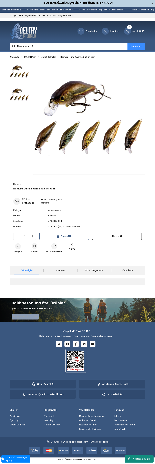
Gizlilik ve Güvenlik (88, 423)
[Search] (77, 46)
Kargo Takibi (120, 431)
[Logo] (23, 31)
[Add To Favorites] (56, 248)
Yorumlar (60, 270)
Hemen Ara (136, 46)
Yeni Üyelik (15, 418)
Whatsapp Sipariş (139, 459)
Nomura (52, 216)
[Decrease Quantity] (16, 236)
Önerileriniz (128, 270)
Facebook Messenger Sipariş (14, 459)
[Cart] (134, 31)
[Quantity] (24, 236)
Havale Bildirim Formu (124, 427)
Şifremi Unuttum (17, 427)
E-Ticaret (71, 462)
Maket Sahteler (55, 210)
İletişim (117, 418)
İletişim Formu (120, 423)
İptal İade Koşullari (88, 427)
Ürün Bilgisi (27, 270)
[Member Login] (110, 31)
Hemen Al (117, 236)
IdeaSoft (62, 462)
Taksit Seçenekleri (94, 270)
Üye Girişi (14, 423)
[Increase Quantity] (32, 236)
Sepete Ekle (64, 236)
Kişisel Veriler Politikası (90, 431)
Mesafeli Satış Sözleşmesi (91, 418)
